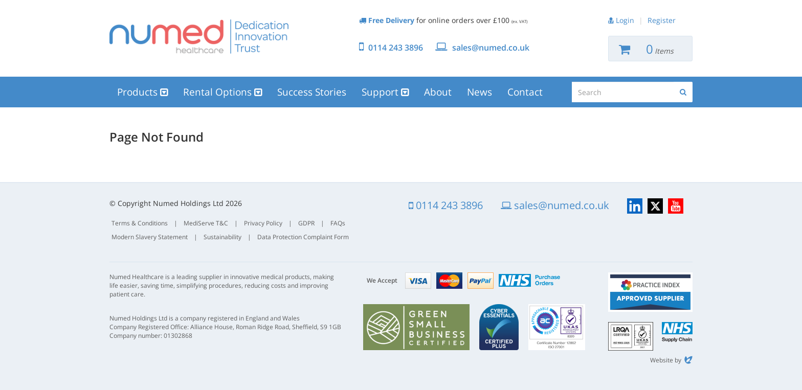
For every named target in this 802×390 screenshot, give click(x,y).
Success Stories (311, 92)
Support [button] (385, 92)
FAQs (337, 223)
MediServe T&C (206, 223)
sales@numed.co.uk (490, 47)
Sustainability (222, 237)
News (479, 92)
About (438, 92)
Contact (525, 92)
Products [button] (142, 92)
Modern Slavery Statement (150, 237)
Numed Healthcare (198, 36)
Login (625, 20)
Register (662, 20)
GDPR (306, 223)
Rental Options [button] (222, 92)
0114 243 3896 (395, 47)
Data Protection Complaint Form (303, 237)
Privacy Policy (263, 223)
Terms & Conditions (140, 223)
